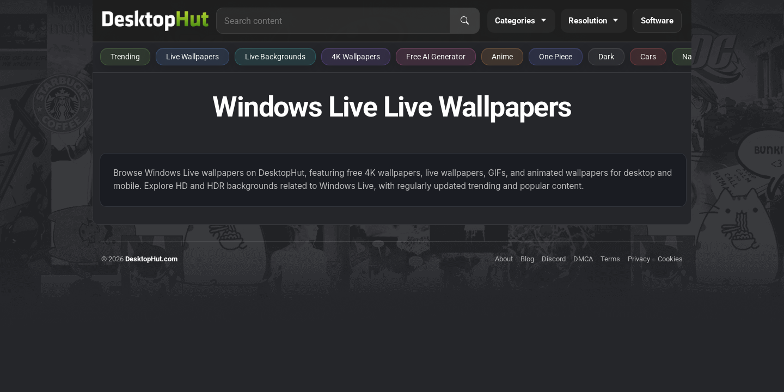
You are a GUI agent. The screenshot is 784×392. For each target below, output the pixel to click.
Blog (527, 259)
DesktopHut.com (151, 259)
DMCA (583, 259)
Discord (554, 259)
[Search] (464, 20)
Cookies (670, 259)
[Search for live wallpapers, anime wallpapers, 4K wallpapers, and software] (333, 20)
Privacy (639, 259)
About (504, 259)
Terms (610, 259)
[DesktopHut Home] (155, 20)
